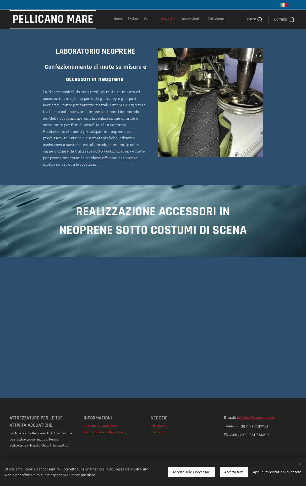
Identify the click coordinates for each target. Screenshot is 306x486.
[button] (254, 19)
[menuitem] (184, 19)
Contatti (158, 432)
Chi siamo (159, 426)
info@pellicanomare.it (255, 417)
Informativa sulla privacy (105, 432)
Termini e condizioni (101, 426)
